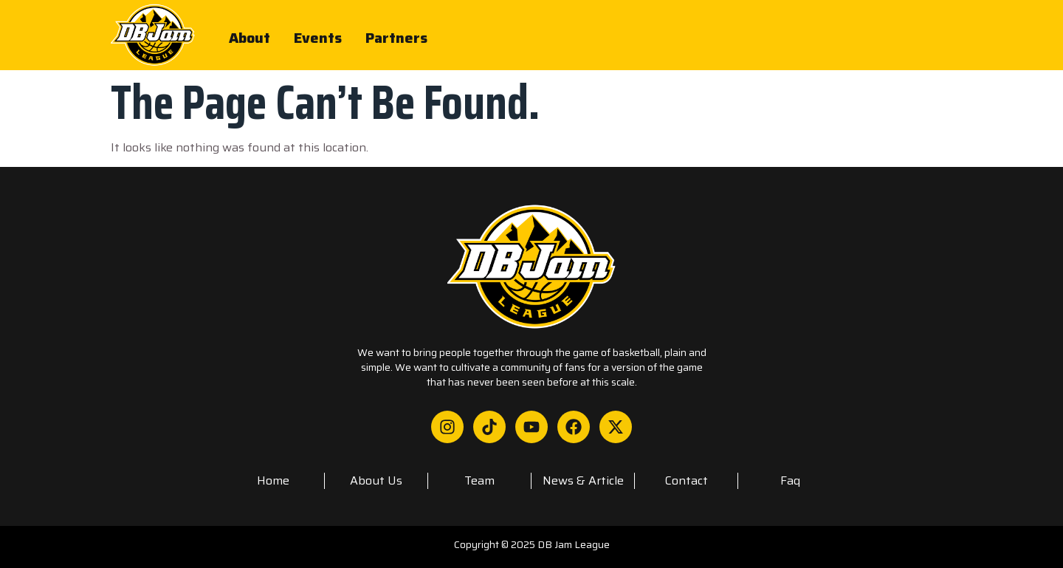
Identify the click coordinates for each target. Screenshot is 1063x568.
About (249, 35)
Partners (397, 35)
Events (318, 35)
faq (790, 480)
